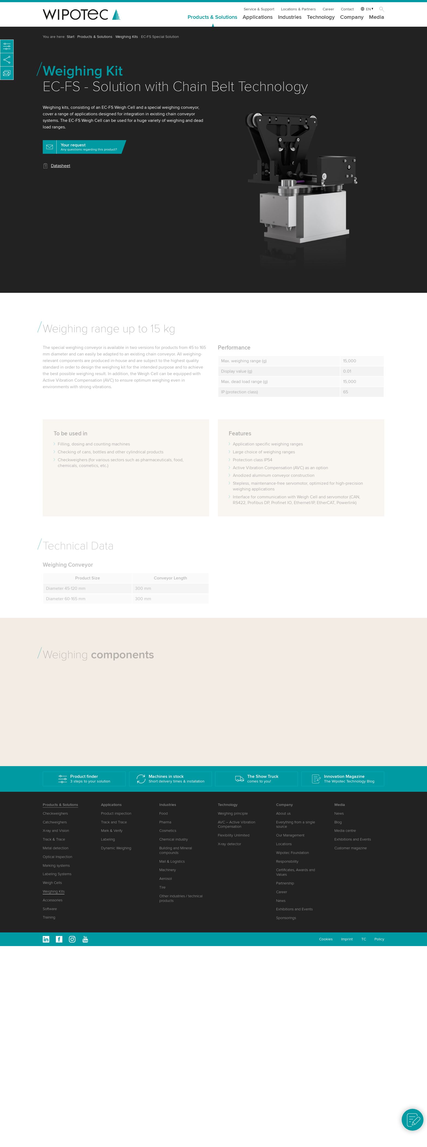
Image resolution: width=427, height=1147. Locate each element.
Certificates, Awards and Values (295, 872)
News (280, 900)
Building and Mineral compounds (175, 850)
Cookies (326, 939)
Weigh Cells (52, 882)
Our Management (290, 835)
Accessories (52, 900)
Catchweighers (55, 822)
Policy (379, 939)
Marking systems (56, 865)
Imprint (347, 939)
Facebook (59, 939)
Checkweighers (55, 813)
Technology (321, 17)
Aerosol (165, 878)
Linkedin (46, 939)
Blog (338, 822)
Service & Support (259, 9)
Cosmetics (167, 830)
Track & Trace (54, 839)
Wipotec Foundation (292, 852)
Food (163, 813)
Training (49, 917)
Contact (347, 9)
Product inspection (116, 813)
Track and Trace (114, 822)
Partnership (285, 883)
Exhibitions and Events (294, 909)
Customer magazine (350, 848)
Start (70, 36)
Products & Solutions (212, 17)
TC (363, 939)
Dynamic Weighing (116, 848)
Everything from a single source (295, 824)
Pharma (165, 822)
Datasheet (60, 165)
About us (283, 813)
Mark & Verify (112, 830)
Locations (284, 844)
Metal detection (55, 848)
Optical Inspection (57, 856)
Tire (162, 887)
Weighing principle (233, 813)
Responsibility (287, 861)
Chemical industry (173, 839)
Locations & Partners (298, 9)
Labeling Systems (57, 874)
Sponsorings (286, 918)
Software (50, 909)
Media (376, 17)
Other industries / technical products (181, 898)
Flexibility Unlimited (233, 835)
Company (352, 17)
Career (328, 9)
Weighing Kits (126, 36)
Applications (258, 17)
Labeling (108, 839)
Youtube (85, 939)
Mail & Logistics (172, 861)
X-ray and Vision (56, 830)
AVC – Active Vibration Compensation (236, 824)
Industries (289, 17)
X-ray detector (229, 844)
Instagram (72, 939)
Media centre (345, 830)
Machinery (167, 870)
